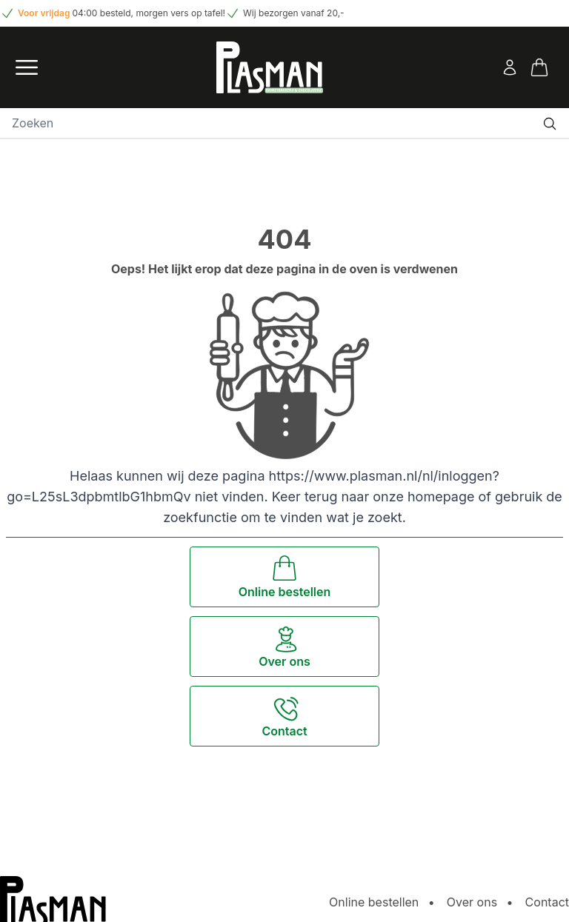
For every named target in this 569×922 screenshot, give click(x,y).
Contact (547, 902)
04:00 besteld (102, 13)
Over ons (472, 902)
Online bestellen (374, 902)
